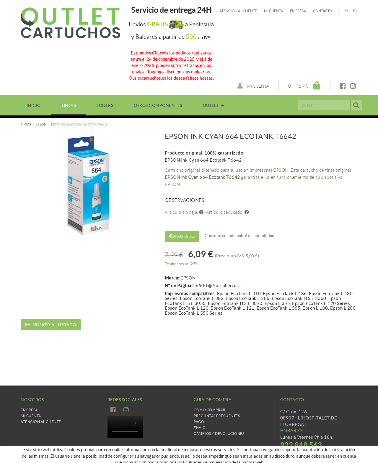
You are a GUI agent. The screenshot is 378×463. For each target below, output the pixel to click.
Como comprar (209, 410)
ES (346, 10)
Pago (199, 422)
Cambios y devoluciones (219, 433)
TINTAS (26, 124)
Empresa (298, 11)
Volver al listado (50, 324)
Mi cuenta (273, 11)
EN (355, 10)
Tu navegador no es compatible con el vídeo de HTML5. (125, 427)
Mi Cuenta (31, 416)
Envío (200, 428)
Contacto (322, 11)
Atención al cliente (238, 11)
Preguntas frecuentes (217, 416)
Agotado (182, 236)
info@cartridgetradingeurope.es (313, 453)
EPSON (41, 124)
